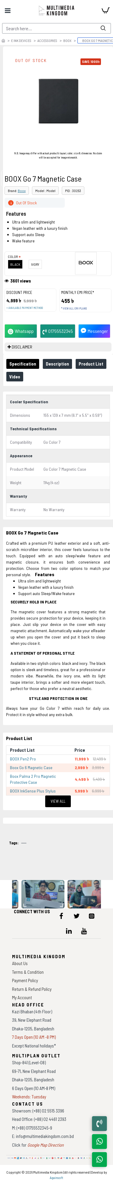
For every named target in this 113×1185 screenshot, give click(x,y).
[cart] (105, 10)
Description (57, 363)
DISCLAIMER (22, 346)
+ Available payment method (24, 308)
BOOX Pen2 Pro (23, 758)
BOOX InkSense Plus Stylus (33, 790)
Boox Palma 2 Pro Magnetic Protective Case (33, 779)
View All (58, 801)
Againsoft (56, 1177)
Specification (22, 363)
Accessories (47, 40)
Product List (91, 363)
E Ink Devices (21, 40)
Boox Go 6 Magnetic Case (31, 767)
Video (14, 376)
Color (13, 256)
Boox (67, 40)
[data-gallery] (43, 894)
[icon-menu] (61, 916)
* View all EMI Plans (74, 308)
